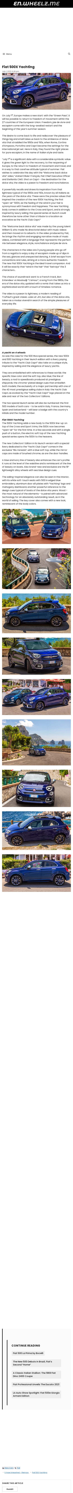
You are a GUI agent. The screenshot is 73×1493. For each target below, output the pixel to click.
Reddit (10, 1489)
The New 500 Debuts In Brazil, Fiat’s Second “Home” (32, 1363)
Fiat (18, 1468)
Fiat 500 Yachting (39, 1472)
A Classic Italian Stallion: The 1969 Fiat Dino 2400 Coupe (34, 1374)
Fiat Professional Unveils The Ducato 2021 (36, 1384)
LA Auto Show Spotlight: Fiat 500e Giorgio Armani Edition (36, 1394)
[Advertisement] (36, 28)
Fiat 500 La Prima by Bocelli (28, 1353)
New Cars (9, 1468)
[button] (69, 54)
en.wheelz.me (36, 3)
